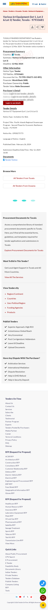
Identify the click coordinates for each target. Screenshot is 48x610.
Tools (7, 590)
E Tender (8, 563)
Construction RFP (12, 463)
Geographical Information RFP (17, 490)
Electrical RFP (11, 478)
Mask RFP (9, 516)
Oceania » (19, 11)
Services (8, 409)
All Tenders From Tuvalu (24, 178)
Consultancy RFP (12, 466)
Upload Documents (15, 347)
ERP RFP (8, 484)
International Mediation (17, 367)
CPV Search (10, 557)
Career (8, 434)
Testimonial (10, 418)
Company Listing (12, 584)
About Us (9, 403)
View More (9, 543)
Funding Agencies (15, 307)
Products (11, 312)
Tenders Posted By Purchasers (17, 428)
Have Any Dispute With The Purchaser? (21, 358)
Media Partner (11, 431)
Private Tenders (11, 575)
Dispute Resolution (15, 371)
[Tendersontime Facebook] (24, 597)
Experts (8, 425)
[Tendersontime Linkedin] (16, 597)
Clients (8, 415)
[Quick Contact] (43, 583)
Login (35, 4)
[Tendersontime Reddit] (31, 597)
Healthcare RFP (11, 504)
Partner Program (12, 421)
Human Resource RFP (14, 507)
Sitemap (8, 446)
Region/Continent (15, 294)
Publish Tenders (10, 321)
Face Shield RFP (11, 487)
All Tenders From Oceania (24, 186)
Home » (6, 11)
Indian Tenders (11, 572)
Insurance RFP (11, 510)
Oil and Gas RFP (11, 519)
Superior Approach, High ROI (19, 327)
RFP (7, 587)
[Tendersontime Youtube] (20, 597)
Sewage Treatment (12, 528)
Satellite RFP (10, 525)
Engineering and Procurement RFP (19, 481)
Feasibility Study (11, 566)
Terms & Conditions (13, 437)
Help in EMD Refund (15, 375)
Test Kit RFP (10, 537)
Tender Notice (11, 160)
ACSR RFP (9, 456)
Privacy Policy (11, 440)
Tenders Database (12, 578)
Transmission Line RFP (14, 540)
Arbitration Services (15, 363)
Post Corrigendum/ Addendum (20, 339)
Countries (11, 298)
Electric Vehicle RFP (13, 475)
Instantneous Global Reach (18, 331)
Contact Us (9, 406)
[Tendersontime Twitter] (27, 597)
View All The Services (14, 277)
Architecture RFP (12, 459)
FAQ (7, 443)
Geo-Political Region (16, 303)
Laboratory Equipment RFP (16, 513)
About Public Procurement (16, 554)
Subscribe (9, 412)
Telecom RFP (10, 534)
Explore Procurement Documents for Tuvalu (24, 250)
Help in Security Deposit (17, 380)
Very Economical (14, 335)
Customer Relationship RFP (16, 469)
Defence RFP (10, 472)
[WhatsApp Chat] (43, 591)
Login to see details (13, 103)
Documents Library (13, 569)
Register (42, 4)
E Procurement (11, 560)
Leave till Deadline (14, 343)
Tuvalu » (25, 11)
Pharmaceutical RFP (13, 522)
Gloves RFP (9, 493)
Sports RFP (9, 531)
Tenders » (12, 11)
